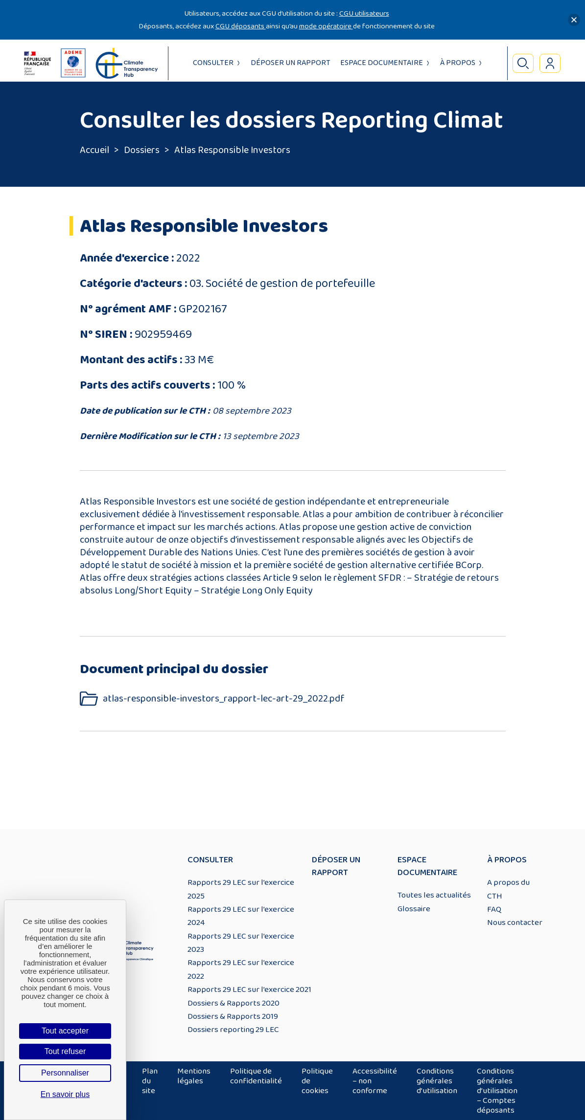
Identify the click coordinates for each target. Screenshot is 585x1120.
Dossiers (142, 150)
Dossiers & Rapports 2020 (233, 1003)
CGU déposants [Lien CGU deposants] (240, 26)
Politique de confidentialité (256, 1076)
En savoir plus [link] (65, 1094)
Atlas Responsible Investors (232, 150)
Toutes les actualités (434, 895)
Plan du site (150, 1081)
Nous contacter (514, 922)
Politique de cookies (317, 1081)
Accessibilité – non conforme (374, 1081)
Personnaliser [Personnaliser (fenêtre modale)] (65, 1073)
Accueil (94, 150)
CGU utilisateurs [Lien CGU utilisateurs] (364, 13)
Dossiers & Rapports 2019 (232, 1016)
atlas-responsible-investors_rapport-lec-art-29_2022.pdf (224, 699)
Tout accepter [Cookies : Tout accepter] (65, 1031)
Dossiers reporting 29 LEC (233, 1029)
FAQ (494, 909)
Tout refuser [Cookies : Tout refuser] (65, 1051)
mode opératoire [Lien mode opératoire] (326, 26)
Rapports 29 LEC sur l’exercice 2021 (249, 989)
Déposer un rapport (290, 63)
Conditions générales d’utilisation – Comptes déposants (497, 1090)
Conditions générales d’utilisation (437, 1081)
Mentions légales (194, 1076)
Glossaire (414, 908)
